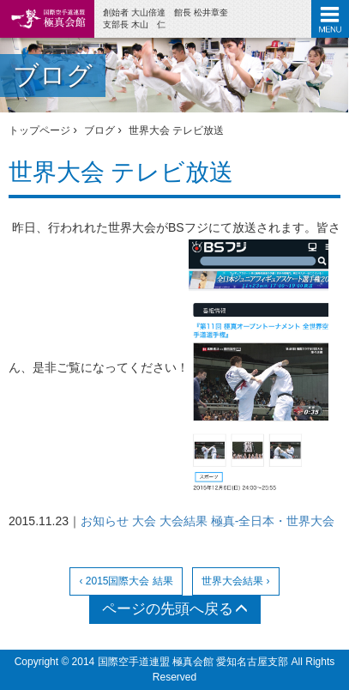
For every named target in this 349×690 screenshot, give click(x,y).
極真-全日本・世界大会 (273, 521)
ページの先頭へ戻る (175, 609)
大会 (144, 521)
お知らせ (105, 521)
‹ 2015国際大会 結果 (125, 581)
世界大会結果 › (235, 581)
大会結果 (183, 521)
